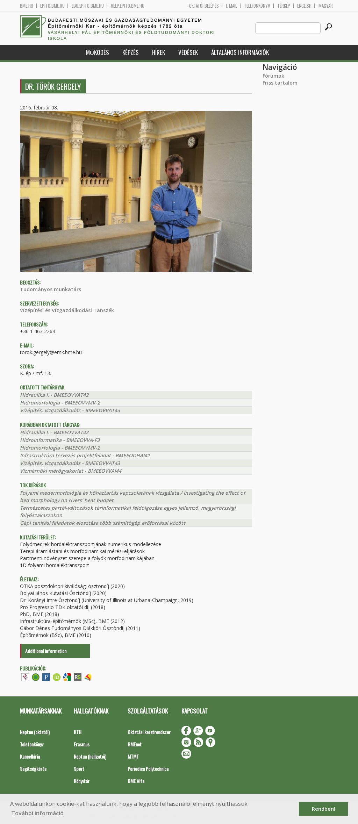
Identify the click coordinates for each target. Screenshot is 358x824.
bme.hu (26, 5)
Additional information (45, 650)
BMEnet (135, 744)
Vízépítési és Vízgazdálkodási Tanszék (67, 310)
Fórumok (273, 75)
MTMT (133, 756)
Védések (188, 52)
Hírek (158, 52)
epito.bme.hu (52, 5)
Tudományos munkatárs (50, 289)
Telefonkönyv (257, 5)
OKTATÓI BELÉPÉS (204, 5)
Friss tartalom (280, 82)
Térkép (283, 5)
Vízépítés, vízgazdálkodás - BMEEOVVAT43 (70, 410)
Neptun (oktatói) (35, 732)
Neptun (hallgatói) (90, 756)
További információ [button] (37, 813)
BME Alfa (136, 780)
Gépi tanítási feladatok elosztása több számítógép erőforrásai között (102, 523)
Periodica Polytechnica (148, 768)
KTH (77, 732)
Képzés (130, 52)
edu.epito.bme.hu (88, 5)
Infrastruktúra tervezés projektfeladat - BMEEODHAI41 (85, 455)
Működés (97, 52)
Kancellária (30, 756)
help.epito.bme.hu (127, 5)
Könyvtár (82, 780)
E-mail (231, 5)
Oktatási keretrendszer (149, 732)
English (304, 5)
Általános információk (240, 52)
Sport (79, 768)
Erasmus (82, 744)
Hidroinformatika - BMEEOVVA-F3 (60, 440)
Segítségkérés (33, 768)
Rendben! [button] (323, 808)
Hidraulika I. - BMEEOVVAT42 (54, 395)
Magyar (325, 5)
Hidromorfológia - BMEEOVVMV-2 (60, 402)
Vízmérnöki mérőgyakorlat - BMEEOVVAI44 (70, 470)
